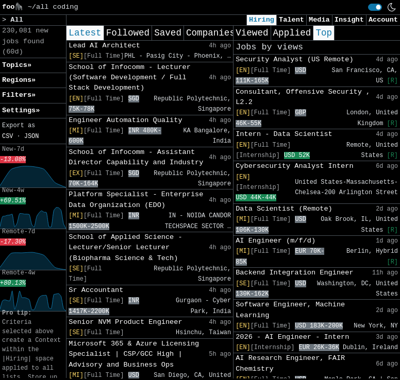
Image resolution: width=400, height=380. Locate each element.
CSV (7, 136)
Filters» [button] (19, 95)
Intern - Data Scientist (284, 134)
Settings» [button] (21, 110)
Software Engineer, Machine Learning (290, 310)
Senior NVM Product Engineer (125, 322)
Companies (210, 33)
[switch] (375, 7)
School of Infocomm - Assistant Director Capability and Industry (136, 157)
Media (319, 20)
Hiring (261, 20)
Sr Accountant (96, 290)
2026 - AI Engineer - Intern (292, 337)
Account (383, 20)
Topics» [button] (16, 65)
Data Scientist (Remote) (284, 209)
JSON (31, 136)
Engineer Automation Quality (125, 120)
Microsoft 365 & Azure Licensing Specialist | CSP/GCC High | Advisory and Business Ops (134, 354)
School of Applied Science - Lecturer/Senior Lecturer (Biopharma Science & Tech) (125, 247)
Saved (167, 33)
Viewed (252, 33)
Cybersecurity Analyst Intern (294, 166)
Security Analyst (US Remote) (294, 59)
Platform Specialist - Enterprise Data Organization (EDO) (136, 200)
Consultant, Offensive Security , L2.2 (303, 97)
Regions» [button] (19, 80)
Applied (292, 33)
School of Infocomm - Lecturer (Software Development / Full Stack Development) (130, 77)
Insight (349, 20)
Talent (291, 20)
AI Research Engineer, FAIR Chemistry (290, 363)
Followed (127, 33)
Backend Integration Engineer (294, 273)
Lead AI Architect (104, 45)
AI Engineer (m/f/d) (275, 241)
